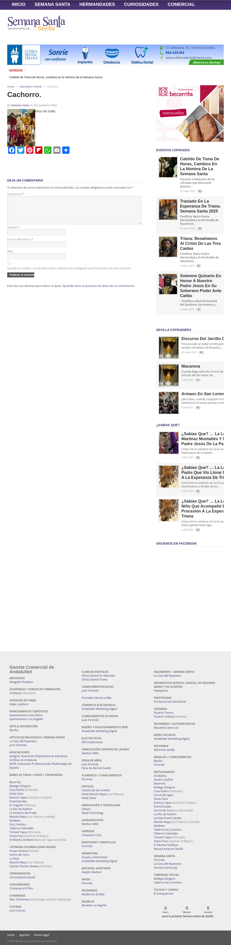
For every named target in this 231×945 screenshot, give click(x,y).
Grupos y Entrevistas (95, 857)
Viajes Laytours (18, 704)
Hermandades (97, 4)
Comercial (181, 4)
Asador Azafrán (163, 780)
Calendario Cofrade (31, 86)
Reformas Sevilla (164, 750)
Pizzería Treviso (163, 713)
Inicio (18, 4)
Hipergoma (161, 690)
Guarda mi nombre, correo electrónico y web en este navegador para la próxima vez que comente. (69, 274)
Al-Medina (160, 776)
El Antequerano (163, 893)
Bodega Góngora (20, 786)
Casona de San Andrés (96, 790)
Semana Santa (52, 4)
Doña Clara (16, 794)
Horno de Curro (19, 855)
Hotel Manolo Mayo (94, 794)
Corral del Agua (163, 795)
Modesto (15, 820)
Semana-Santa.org (165, 867)
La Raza (14, 858)
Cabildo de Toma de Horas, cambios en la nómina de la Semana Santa (55, 77)
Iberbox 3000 (90, 753)
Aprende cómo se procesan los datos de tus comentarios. (99, 291)
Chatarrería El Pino (21, 888)
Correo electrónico (20, 245)
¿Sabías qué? (168, 425)
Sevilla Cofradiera (173, 330)
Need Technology (93, 813)
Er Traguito (16, 805)
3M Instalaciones (92, 742)
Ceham (86, 809)
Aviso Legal (41, 935)
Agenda (24, 935)
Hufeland (15, 693)
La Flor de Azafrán (20, 809)
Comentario (15, 194)
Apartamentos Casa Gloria (25, 715)
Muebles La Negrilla (94, 905)
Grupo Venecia (18, 851)
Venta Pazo (16, 836)
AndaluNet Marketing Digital (99, 709)
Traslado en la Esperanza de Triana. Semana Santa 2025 (200, 206)
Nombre (13, 233)
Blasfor (13, 730)
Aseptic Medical (91, 872)
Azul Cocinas (17, 910)
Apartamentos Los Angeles (26, 719)
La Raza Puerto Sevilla (167, 818)
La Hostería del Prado (23, 813)
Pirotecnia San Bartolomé (170, 702)
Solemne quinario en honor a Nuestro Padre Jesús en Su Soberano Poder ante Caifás (200, 286)
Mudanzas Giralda (93, 894)
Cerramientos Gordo (22, 877)
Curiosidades (141, 4)
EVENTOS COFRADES (173, 150)
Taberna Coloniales (21, 828)
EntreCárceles (18, 801)
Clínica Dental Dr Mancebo (98, 676)
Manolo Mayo (18, 817)
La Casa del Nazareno (23, 741)
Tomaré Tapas (18, 832)
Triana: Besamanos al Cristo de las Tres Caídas (200, 243)
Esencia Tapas (18, 797)
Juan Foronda (17, 745)
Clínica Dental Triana (95, 679)
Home (10, 86)
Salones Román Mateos (24, 866)
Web (10, 257)
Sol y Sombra (17, 824)
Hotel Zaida (89, 798)
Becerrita (15, 782)
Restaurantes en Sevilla (168, 849)
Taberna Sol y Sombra (167, 830)
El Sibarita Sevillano (21, 840)
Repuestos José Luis (166, 728)
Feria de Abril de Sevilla (96, 768)
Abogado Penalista (21, 682)
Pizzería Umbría (164, 716)
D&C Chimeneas (19, 899)
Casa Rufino (16, 790)
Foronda (87, 779)
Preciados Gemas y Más (96, 698)
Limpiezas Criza (91, 835)
